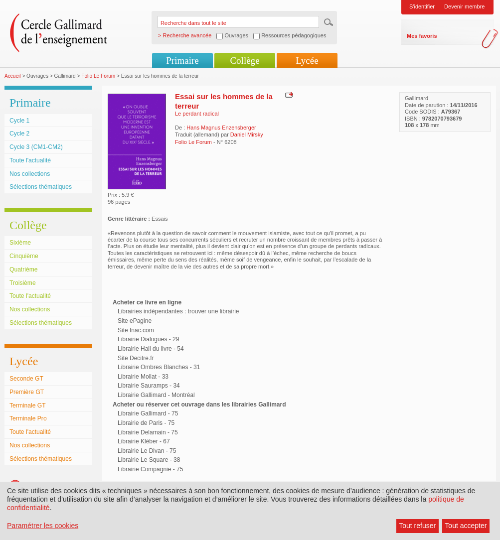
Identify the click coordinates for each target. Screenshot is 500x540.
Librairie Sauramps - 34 (149, 385)
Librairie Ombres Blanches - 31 (159, 367)
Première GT (26, 392)
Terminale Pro (28, 418)
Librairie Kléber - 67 (144, 441)
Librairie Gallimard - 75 (148, 413)
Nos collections (29, 173)
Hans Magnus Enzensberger (221, 128)
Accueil (12, 76)
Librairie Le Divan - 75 (147, 450)
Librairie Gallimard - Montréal (156, 395)
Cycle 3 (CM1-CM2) (36, 146)
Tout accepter (466, 526)
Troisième (22, 282)
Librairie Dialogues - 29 (148, 339)
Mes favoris (422, 36)
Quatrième (23, 269)
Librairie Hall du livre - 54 (151, 348)
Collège (244, 60)
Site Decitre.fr (136, 358)
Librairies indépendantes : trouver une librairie (178, 311)
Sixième (20, 242)
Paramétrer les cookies (42, 526)
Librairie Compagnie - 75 (150, 469)
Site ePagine (135, 320)
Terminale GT (27, 405)
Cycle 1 (19, 120)
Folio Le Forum (98, 76)
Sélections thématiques (40, 186)
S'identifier (422, 6)
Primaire (182, 60)
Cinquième (23, 256)
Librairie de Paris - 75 (146, 422)
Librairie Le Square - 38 (149, 459)
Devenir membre (464, 6)
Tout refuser (417, 526)
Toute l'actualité (30, 160)
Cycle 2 (19, 133)
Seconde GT (26, 378)
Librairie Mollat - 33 (143, 376)
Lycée (307, 60)
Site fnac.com (136, 330)
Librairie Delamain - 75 (148, 432)
